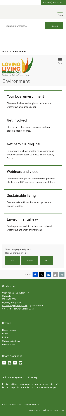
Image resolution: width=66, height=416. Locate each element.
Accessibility (24, 404)
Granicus (60, 410)
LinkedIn (9, 362)
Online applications (11, 341)
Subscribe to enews (20, 362)
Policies (5, 337)
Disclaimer (6, 404)
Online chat (7, 296)
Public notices (8, 344)
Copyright (35, 404)
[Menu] (60, 12)
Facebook (4, 362)
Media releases (9, 330)
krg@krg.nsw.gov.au (11, 302)
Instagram (15, 362)
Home (5, 51)
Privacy (15, 404)
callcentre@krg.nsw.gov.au (14, 305)
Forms (5, 333)
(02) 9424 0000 (9, 299)
